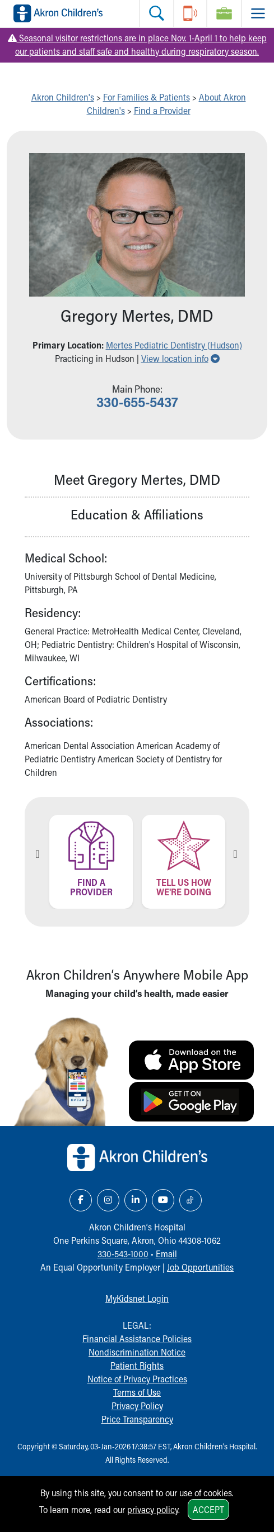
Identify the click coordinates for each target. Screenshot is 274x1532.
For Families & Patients (146, 97)
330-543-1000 (122, 1253)
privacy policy (152, 1509)
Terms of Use (137, 1392)
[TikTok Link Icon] (190, 1200)
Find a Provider (162, 110)
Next (235, 854)
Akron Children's (62, 97)
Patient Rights (137, 1365)
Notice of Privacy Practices (137, 1379)
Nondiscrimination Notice (137, 1352)
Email (166, 1253)
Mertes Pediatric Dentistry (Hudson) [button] (174, 345)
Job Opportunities (200, 1267)
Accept (208, 1509)
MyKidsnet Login (137, 1298)
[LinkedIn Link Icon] (135, 1200)
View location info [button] (180, 358)
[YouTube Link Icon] (163, 1200)
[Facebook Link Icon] (80, 1200)
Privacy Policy (137, 1405)
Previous (37, 854)
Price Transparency (137, 1419)
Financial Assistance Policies (137, 1338)
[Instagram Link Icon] (108, 1200)
